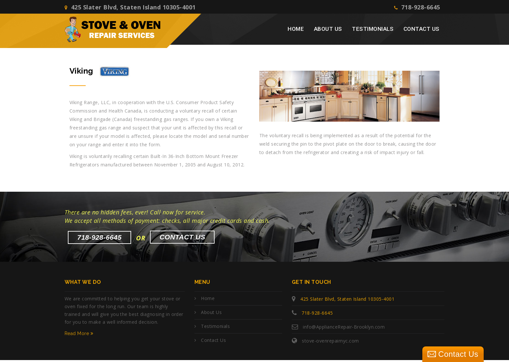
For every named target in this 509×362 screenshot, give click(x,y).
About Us (328, 31)
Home (296, 31)
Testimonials (372, 31)
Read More (79, 335)
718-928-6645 (417, 8)
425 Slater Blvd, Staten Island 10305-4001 (130, 8)
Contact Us (421, 31)
